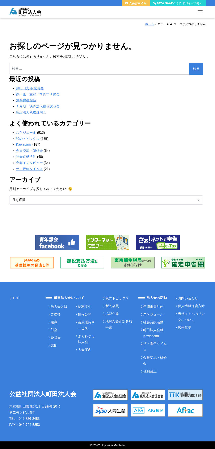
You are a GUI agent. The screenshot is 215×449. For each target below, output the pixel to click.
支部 (54, 345)
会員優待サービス (86, 325)
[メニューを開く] (200, 12)
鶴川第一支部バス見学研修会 (38, 94)
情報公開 (84, 314)
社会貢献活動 (26, 156)
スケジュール (26, 132)
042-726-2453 (177, 3)
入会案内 (84, 349)
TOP (16, 298)
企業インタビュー (29, 163)
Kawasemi (23, 144)
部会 (54, 330)
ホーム (149, 24)
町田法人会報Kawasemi (153, 333)
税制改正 (150, 371)
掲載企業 (112, 314)
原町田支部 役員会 (30, 88)
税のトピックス (27, 138)
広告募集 (184, 327)
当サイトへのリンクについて (191, 317)
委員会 (56, 337)
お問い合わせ (188, 298)
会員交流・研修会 (29, 150)
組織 (54, 322)
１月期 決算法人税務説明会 (38, 106)
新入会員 (112, 306)
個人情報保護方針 (191, 306)
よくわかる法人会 (86, 339)
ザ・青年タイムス (29, 169)
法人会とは (59, 306)
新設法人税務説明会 (31, 112)
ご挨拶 (56, 314)
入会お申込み (136, 3)
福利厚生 (84, 306)
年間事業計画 (153, 306)
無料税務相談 (26, 100)
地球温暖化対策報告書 (118, 324)
